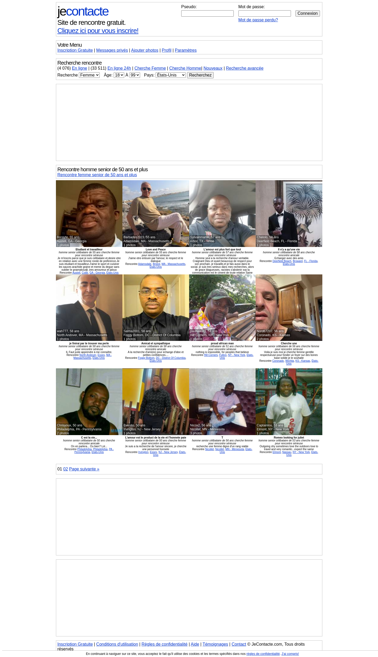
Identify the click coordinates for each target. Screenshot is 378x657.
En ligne (79, 68)
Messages (112, 50)
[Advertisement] (189, 122)
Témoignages (215, 644)
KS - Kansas (302, 360)
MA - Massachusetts (173, 264)
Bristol (156, 264)
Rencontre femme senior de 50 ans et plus (97, 175)
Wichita (289, 360)
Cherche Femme (150, 68)
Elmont (276, 452)
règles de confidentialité (263, 654)
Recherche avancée (244, 68)
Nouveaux (212, 68)
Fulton (223, 355)
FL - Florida (311, 261)
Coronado (278, 360)
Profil (166, 50)
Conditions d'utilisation (117, 644)
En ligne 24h (119, 68)
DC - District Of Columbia (170, 357)
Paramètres (186, 50)
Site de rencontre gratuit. (92, 22)
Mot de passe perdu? (258, 20)
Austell (76, 272)
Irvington (143, 452)
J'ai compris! (290, 654)
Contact (239, 644)
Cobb (85, 272)
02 (65, 469)
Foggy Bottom (146, 357)
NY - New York (236, 355)
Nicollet (209, 449)
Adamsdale (144, 264)
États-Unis (112, 272)
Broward (298, 261)
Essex (101, 355)
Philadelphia (84, 449)
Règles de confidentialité (165, 644)
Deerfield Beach (281, 261)
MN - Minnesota (234, 449)
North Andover (87, 355)
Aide (195, 644)
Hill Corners (211, 355)
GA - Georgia (97, 272)
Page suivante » (84, 469)
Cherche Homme (185, 68)
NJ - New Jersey (168, 452)
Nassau (286, 452)
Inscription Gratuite (75, 50)
